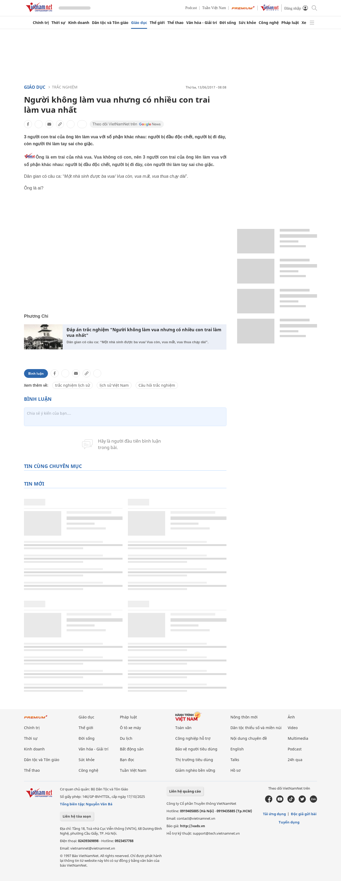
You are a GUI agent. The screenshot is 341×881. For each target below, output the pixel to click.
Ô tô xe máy (130, 727)
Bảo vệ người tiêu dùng (196, 748)
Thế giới (157, 23)
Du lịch (126, 738)
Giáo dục (139, 23)
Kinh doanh (78, 23)
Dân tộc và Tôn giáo (110, 23)
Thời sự (58, 23)
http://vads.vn (192, 825)
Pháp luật (290, 23)
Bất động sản (132, 748)
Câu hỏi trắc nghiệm (157, 385)
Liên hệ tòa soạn (77, 816)
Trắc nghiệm (65, 87)
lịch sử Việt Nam (114, 385)
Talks (234, 759)
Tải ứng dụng (274, 813)
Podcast (191, 8)
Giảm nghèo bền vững (195, 770)
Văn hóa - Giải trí (201, 23)
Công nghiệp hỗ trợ (192, 738)
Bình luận (36, 373)
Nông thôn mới (244, 717)
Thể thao (175, 23)
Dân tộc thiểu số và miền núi (256, 727)
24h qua (295, 759)
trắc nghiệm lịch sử (72, 385)
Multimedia (298, 738)
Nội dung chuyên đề (248, 738)
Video (293, 727)
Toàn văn (183, 727)
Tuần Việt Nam (214, 8)
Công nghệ (269, 23)
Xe (304, 23)
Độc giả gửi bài (303, 813)
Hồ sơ (235, 770)
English (237, 748)
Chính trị (41, 23)
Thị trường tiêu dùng (194, 759)
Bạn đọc (127, 759)
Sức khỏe (247, 23)
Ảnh (291, 717)
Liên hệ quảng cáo (185, 791)
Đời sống (228, 23)
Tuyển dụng (289, 822)
